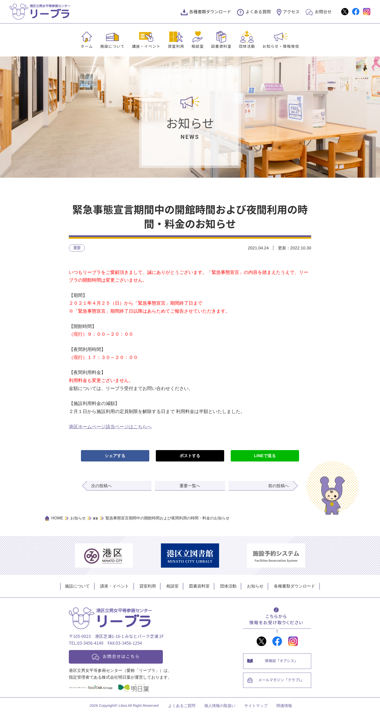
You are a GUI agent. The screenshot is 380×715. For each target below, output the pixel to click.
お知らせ (255, 586)
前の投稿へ (278, 486)
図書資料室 (221, 46)
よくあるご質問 (181, 707)
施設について (112, 46)
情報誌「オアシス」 (282, 661)
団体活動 (247, 46)
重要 (77, 247)
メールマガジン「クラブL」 (282, 682)
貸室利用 (176, 46)
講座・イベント (146, 46)
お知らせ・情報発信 (280, 46)
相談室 (197, 46)
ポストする (190, 455)
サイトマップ (256, 707)
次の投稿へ (101, 486)
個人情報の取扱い (219, 707)
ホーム (87, 46)
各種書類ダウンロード (210, 11)
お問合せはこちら (122, 656)
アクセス (291, 11)
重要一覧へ (190, 486)
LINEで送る (265, 455)
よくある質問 (258, 11)
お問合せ (323, 11)
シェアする (115, 455)
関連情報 (284, 707)
